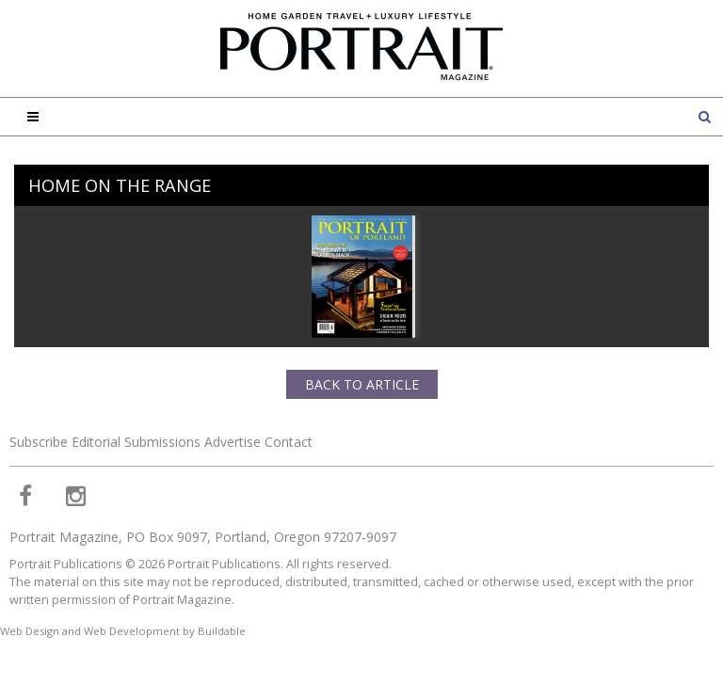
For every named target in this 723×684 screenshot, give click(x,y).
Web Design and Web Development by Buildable (123, 631)
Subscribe (38, 442)
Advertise (232, 442)
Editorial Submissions (136, 442)
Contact (289, 442)
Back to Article (362, 384)
